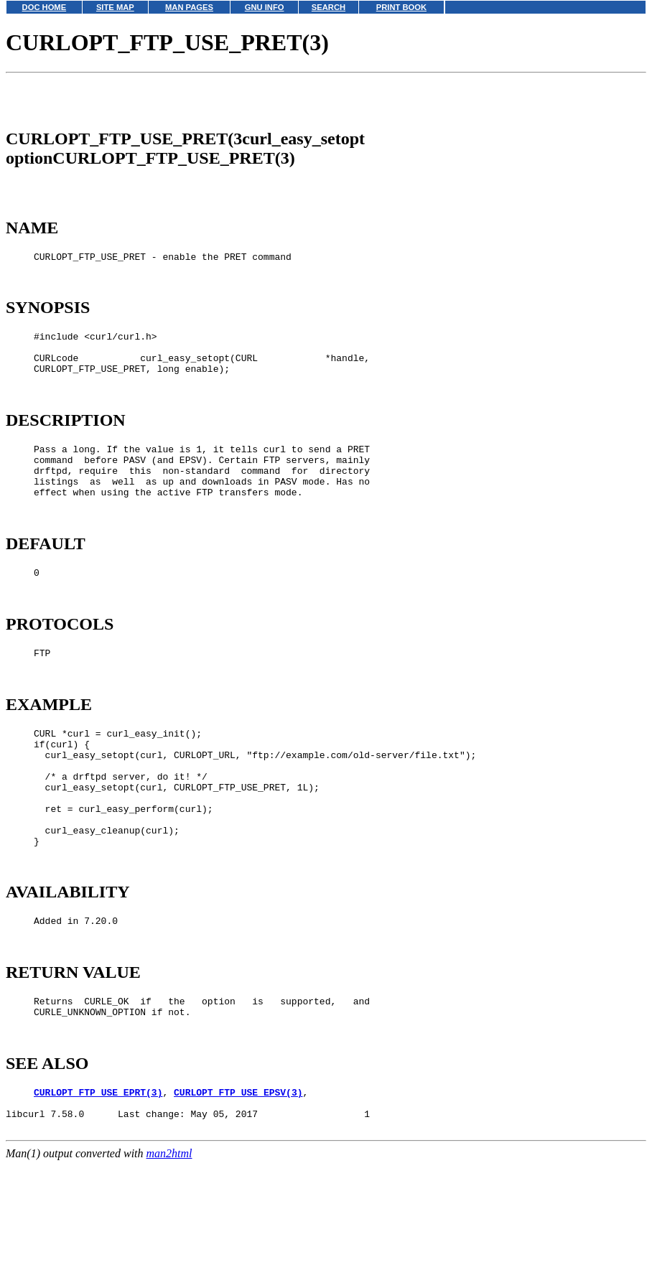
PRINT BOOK (401, 7)
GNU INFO (264, 7)
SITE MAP (115, 7)
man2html (169, 1263)
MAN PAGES (189, 7)
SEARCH (328, 7)
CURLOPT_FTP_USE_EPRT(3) (98, 1195)
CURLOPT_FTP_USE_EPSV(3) (238, 1195)
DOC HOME (44, 7)
